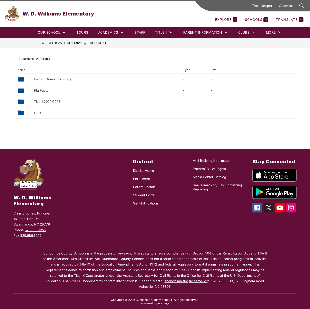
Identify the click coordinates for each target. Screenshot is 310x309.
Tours (82, 32)
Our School (49, 32)
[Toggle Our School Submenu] (64, 32)
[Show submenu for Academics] (108, 32)
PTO (37, 113)
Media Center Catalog (209, 177)
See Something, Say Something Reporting (217, 187)
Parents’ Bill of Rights (209, 169)
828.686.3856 (35, 230)
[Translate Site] (289, 19)
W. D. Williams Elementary (61, 43)
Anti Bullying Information (212, 161)
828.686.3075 (30, 235)
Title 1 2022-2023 (47, 102)
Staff (139, 32)
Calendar (286, 6)
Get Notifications (145, 203)
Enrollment (141, 179)
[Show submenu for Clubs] (244, 32)
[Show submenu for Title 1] (161, 32)
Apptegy (164, 303)
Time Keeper (262, 6)
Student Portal (144, 195)
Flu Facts (41, 90)
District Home (143, 171)
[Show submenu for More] (271, 32)
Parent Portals (144, 187)
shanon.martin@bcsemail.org (187, 281)
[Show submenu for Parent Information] (202, 32)
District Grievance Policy (53, 79)
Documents (99, 43)
